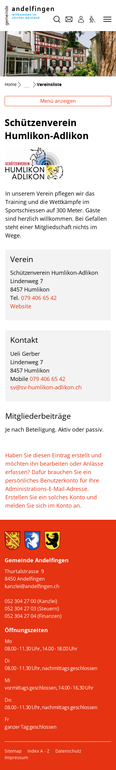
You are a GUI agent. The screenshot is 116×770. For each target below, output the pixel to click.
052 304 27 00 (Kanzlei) (31, 601)
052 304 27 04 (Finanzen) (33, 616)
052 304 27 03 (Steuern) (32, 608)
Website (24, 306)
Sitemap (13, 751)
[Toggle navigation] (106, 19)
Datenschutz (68, 751)
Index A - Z (38, 751)
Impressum (16, 757)
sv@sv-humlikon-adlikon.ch (46, 387)
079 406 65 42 (39, 297)
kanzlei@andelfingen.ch (32, 586)
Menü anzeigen (58, 100)
